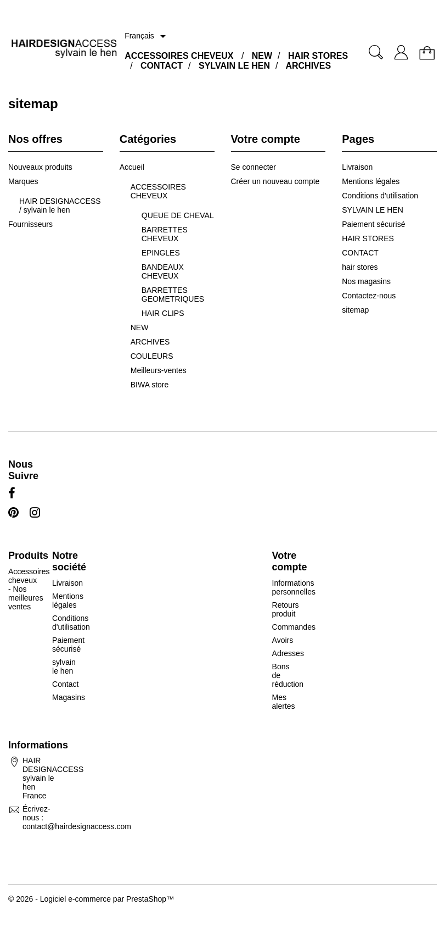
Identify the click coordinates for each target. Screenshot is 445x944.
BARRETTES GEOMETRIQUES (173, 294)
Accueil (132, 167)
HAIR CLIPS (163, 313)
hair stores (360, 267)
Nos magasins (366, 281)
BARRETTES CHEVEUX (165, 234)
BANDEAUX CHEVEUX (163, 271)
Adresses (288, 653)
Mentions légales (370, 181)
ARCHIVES (308, 65)
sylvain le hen (64, 666)
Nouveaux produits (40, 167)
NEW (262, 55)
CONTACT (161, 65)
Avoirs (283, 640)
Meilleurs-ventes (159, 370)
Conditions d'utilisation (380, 195)
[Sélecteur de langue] (147, 36)
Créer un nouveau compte (275, 181)
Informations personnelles (294, 587)
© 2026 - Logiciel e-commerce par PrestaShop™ (91, 899)
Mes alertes (283, 701)
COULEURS (152, 356)
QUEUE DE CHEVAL (178, 215)
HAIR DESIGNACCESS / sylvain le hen (60, 205)
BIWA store (150, 384)
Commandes (294, 627)
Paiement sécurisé (373, 224)
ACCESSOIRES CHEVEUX (179, 55)
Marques (23, 181)
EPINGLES (161, 252)
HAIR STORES (318, 55)
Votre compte (289, 561)
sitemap (355, 310)
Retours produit (285, 609)
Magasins (68, 697)
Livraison (357, 167)
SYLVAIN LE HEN (234, 65)
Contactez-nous (369, 295)
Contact (65, 684)
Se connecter (254, 167)
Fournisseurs (30, 224)
